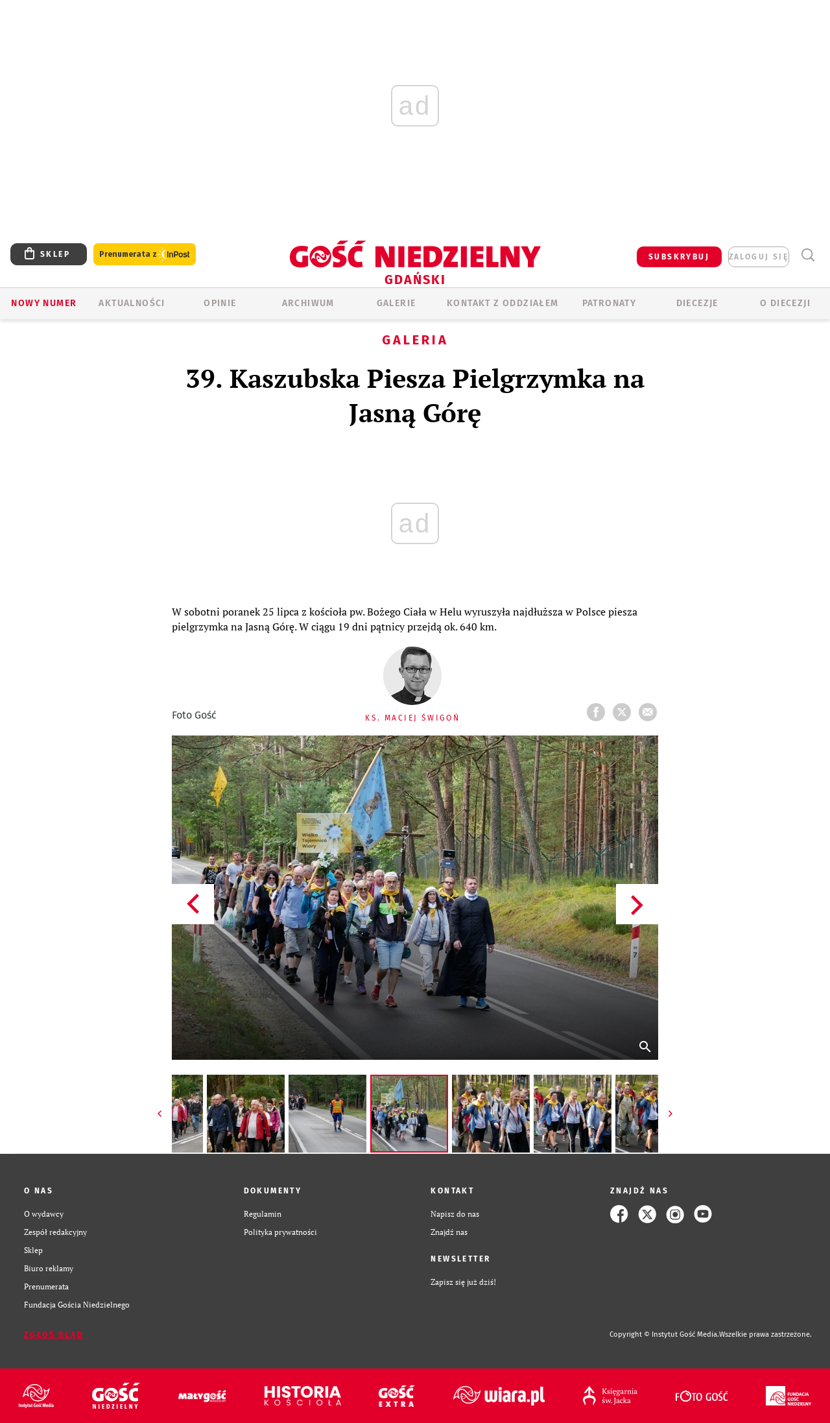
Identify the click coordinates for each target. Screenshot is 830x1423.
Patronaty (609, 303)
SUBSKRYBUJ (678, 256)
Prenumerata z (144, 254)
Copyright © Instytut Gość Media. (664, 1334)
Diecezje (697, 303)
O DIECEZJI (785, 303)
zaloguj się (758, 256)
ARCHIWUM (308, 303)
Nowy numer (44, 303)
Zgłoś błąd (54, 1334)
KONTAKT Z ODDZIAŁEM (503, 303)
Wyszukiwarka (808, 255)
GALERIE (396, 303)
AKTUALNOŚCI (132, 303)
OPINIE (220, 303)
